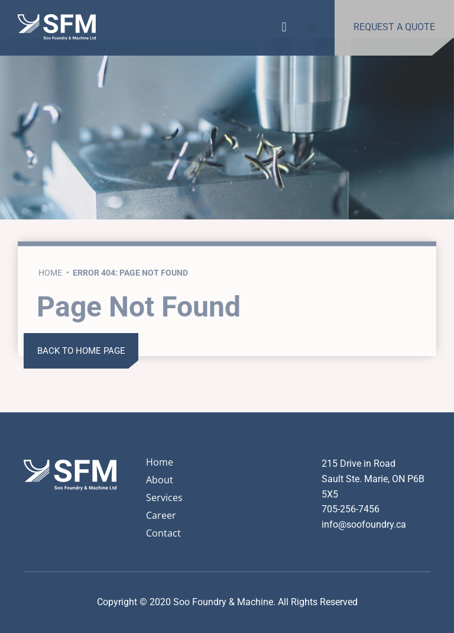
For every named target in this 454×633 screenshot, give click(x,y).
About (159, 480)
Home (50, 307)
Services (164, 497)
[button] (284, 25)
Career (161, 515)
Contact (163, 533)
